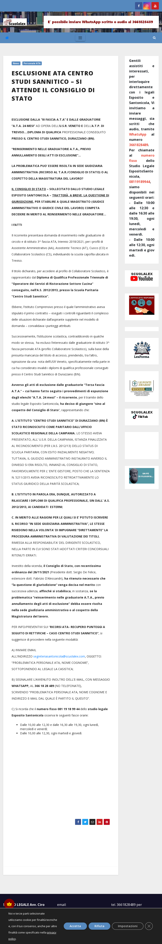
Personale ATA (32, 63)
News (16, 63)
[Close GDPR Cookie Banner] (149, 926)
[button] (154, 37)
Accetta (73, 926)
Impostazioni (127, 926)
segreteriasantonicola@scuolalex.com (59, 656)
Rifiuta (98, 926)
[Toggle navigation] (80, 38)
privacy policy (38, 939)
